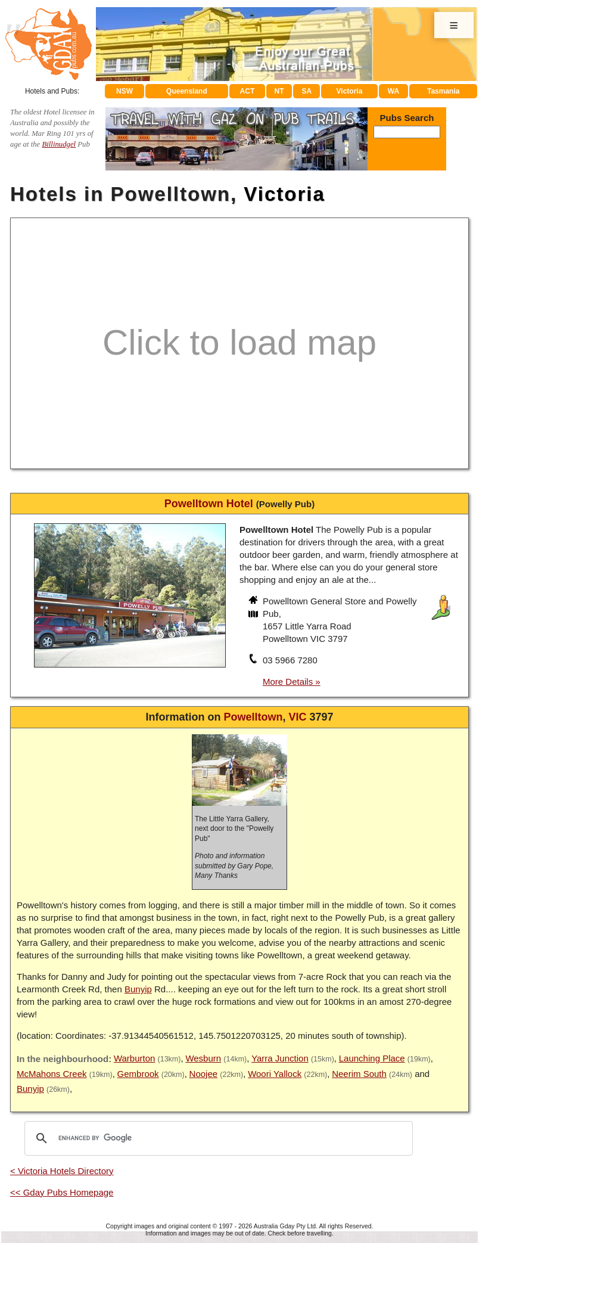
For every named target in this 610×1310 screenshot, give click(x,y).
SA (307, 91)
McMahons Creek (52, 1074)
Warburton (134, 1058)
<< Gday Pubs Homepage (61, 1192)
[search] (216, 1138)
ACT (247, 91)
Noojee (203, 1074)
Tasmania (443, 91)
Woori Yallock (274, 1074)
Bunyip (138, 989)
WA (393, 91)
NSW (124, 91)
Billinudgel (59, 144)
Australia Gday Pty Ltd (285, 1226)
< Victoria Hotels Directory (62, 1171)
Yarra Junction (280, 1058)
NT (279, 91)
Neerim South (359, 1074)
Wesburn (203, 1058)
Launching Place (372, 1058)
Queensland (186, 91)
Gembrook (138, 1074)
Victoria (350, 91)
